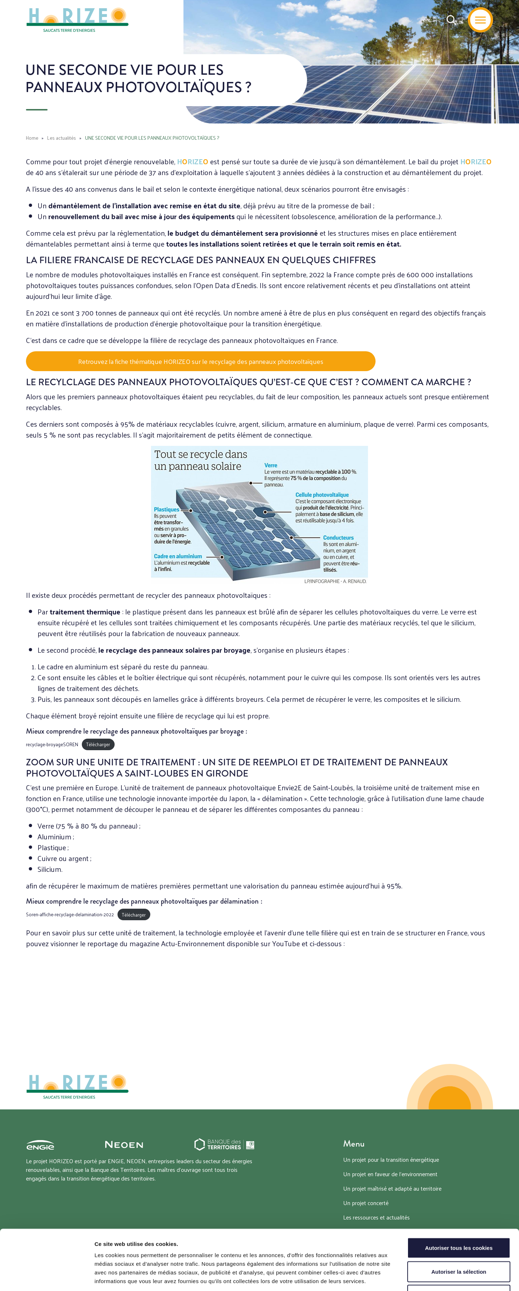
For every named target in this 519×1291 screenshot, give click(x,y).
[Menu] (480, 19)
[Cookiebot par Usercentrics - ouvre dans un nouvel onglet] (46, 1277)
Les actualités (61, 137)
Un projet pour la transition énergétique (391, 1159)
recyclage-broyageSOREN (52, 744)
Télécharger (98, 744)
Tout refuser (458, 1243)
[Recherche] (451, 20)
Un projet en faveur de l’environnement (390, 1174)
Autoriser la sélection (459, 1220)
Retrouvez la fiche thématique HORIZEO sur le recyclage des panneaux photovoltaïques (200, 361)
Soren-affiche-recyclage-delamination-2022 (70, 914)
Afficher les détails (397, 1277)
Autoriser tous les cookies (459, 1196)
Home (32, 137)
